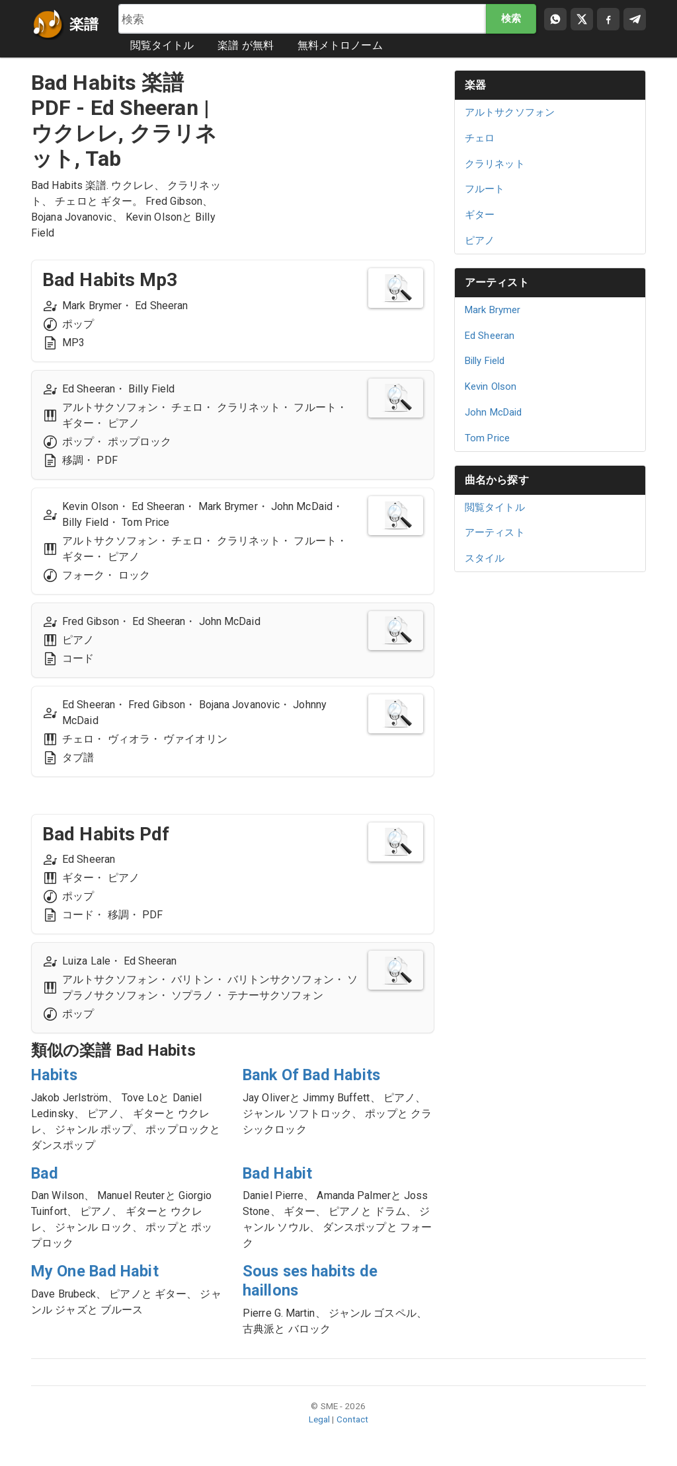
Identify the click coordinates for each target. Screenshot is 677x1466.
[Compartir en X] (582, 19)
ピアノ (480, 240)
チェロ (480, 138)
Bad (45, 1173)
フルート (484, 189)
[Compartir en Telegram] (634, 19)
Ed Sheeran (490, 336)
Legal (320, 1419)
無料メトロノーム (340, 46)
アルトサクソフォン (510, 112)
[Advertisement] (338, 152)
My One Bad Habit (96, 1271)
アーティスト (497, 282)
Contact (353, 1419)
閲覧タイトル (162, 46)
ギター (480, 215)
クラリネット (495, 164)
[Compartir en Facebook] (608, 19)
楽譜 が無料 (246, 46)
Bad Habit (278, 1173)
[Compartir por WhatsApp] (555, 19)
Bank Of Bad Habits (313, 1075)
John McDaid (494, 412)
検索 (509, 19)
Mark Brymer (493, 310)
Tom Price (487, 438)
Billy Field (485, 361)
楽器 (475, 85)
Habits (55, 1075)
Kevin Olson (491, 386)
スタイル (484, 558)
